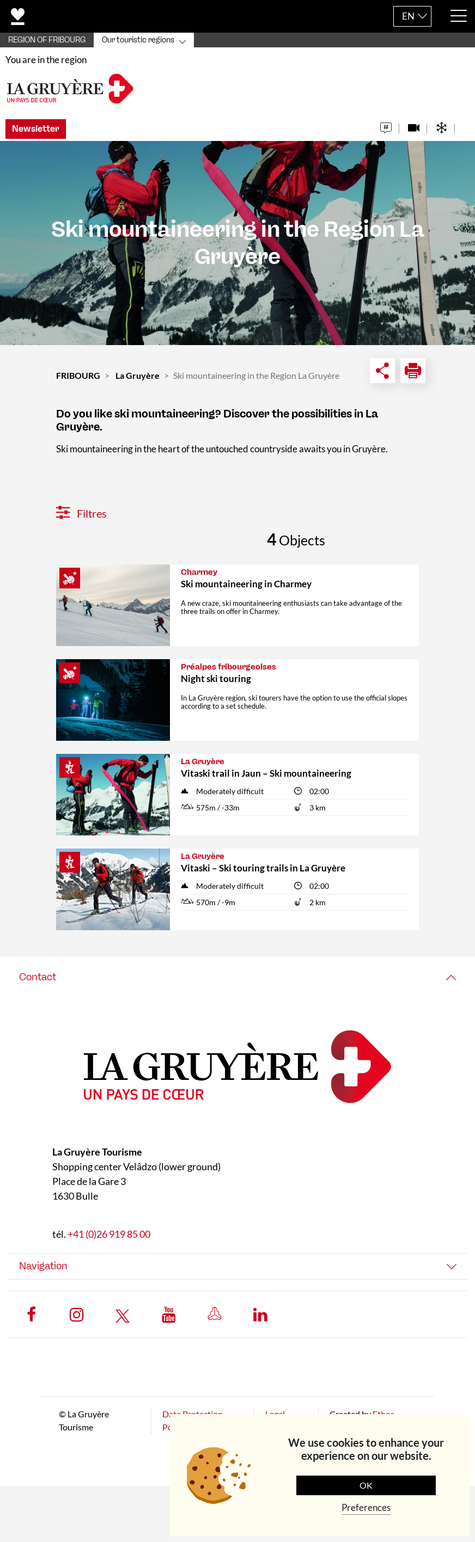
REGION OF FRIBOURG (47, 40)
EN (408, 16)
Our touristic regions (138, 40)
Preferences (366, 1507)
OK (366, 1485)
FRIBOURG (78, 375)
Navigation (43, 1266)
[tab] (237, 977)
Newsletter (35, 129)
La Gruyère (137, 375)
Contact (37, 977)
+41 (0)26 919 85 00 (109, 1234)
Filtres (81, 513)
